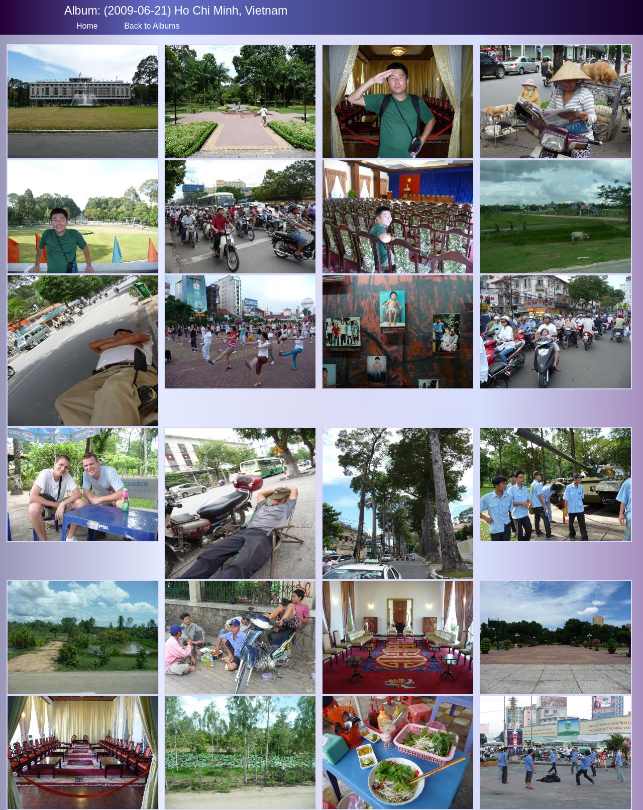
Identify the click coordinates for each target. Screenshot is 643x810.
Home (87, 26)
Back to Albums (151, 26)
